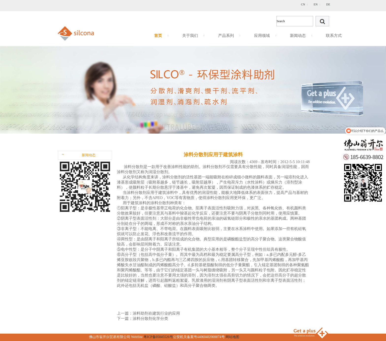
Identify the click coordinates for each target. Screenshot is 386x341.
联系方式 (334, 35)
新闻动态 (298, 35)
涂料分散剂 (134, 167)
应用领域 (262, 35)
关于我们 (190, 35)
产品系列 (226, 35)
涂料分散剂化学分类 (150, 318)
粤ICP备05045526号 (158, 337)
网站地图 (232, 337)
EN (316, 4)
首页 (158, 35)
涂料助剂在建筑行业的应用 (156, 313)
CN (303, 4)
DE (328, 4)
